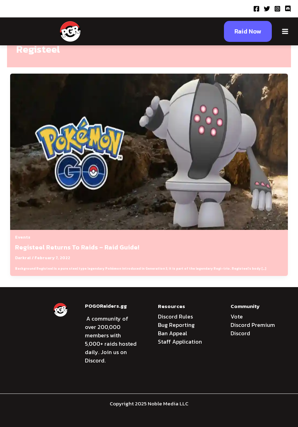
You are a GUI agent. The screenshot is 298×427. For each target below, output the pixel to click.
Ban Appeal (172, 333)
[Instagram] (277, 9)
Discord (240, 333)
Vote (237, 316)
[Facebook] (256, 9)
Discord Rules (175, 316)
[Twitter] (267, 9)
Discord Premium (253, 325)
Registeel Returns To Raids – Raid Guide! (77, 247)
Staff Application (180, 341)
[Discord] (288, 9)
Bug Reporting (176, 325)
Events (22, 237)
